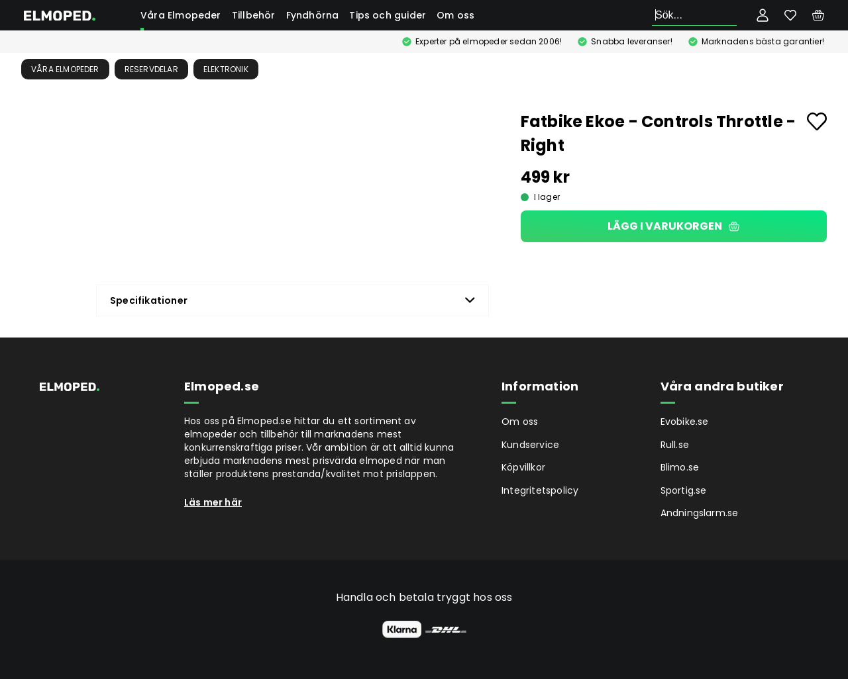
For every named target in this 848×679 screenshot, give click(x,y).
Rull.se (675, 444)
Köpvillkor (523, 467)
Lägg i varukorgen (673, 226)
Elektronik (225, 69)
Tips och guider (387, 15)
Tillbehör (254, 15)
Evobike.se (685, 421)
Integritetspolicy (540, 490)
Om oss (455, 15)
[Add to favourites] (817, 121)
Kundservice (530, 444)
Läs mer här (213, 502)
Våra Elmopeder (180, 15)
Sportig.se (684, 490)
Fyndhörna (312, 15)
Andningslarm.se (700, 513)
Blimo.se (680, 467)
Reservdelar (151, 69)
